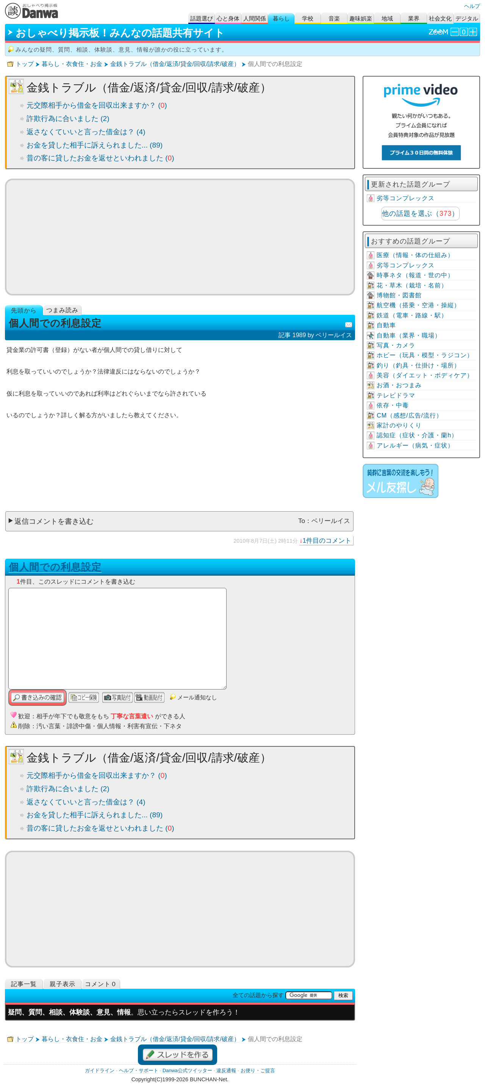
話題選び (201, 18)
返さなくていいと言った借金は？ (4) (86, 132)
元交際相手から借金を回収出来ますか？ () (97, 105)
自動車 (386, 325)
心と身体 (228, 18)
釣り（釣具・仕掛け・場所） (418, 365)
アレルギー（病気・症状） (415, 445)
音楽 (334, 18)
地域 (387, 18)
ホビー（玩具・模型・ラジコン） (425, 355)
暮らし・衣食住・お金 (72, 64)
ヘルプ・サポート (138, 1070)
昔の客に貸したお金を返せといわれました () (100, 158)
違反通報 (226, 1070)
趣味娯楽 (360, 18)
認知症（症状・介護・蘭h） (417, 435)
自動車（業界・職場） (409, 335)
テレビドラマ (396, 395)
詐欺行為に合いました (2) (68, 119)
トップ (25, 64)
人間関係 (254, 18)
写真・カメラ (396, 345)
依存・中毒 (393, 405)
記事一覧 (24, 984)
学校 (307, 18)
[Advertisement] (180, 237)
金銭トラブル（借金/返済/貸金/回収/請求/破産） (175, 64)
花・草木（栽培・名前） (412, 285)
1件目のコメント (327, 540)
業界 (413, 18)
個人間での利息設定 (55, 567)
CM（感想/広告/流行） (410, 415)
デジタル (466, 18)
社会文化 (440, 18)
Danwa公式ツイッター (187, 1070)
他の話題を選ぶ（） (420, 213)
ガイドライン (99, 1070)
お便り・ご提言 (258, 1070)
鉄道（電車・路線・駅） (412, 315)
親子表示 (62, 984)
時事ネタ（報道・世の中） (415, 275)
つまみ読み (62, 310)
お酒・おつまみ (399, 385)
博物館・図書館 (399, 295)
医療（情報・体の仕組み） (415, 255)
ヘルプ (472, 6)
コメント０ (101, 984)
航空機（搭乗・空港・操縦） (418, 305)
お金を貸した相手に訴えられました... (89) (95, 145)
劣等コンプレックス (406, 198)
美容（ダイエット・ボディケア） (425, 375)
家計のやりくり (399, 425)
